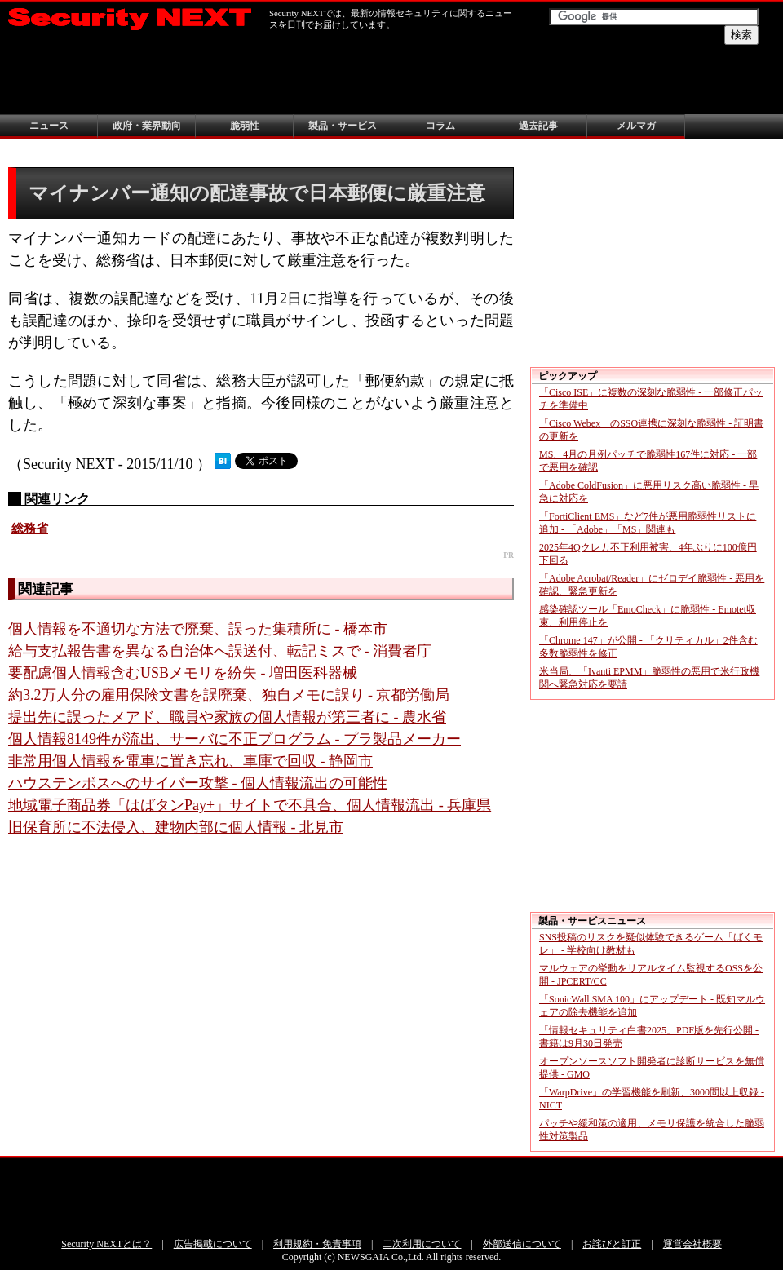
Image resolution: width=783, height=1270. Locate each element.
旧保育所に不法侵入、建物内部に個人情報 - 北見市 (175, 827)
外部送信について (522, 1244)
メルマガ (636, 125)
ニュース (49, 125)
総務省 (29, 528)
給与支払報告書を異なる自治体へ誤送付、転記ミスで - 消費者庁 (219, 651)
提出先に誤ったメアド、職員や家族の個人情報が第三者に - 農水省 (227, 717)
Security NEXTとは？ (106, 1244)
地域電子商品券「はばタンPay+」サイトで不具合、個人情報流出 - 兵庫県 (249, 805)
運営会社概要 (692, 1244)
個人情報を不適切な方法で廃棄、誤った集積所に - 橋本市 (197, 629)
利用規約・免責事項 (317, 1244)
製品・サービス (342, 125)
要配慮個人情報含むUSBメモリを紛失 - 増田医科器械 (182, 673)
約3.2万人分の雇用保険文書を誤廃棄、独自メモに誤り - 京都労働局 (229, 695)
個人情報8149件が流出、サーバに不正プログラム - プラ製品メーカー (234, 739)
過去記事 (538, 125)
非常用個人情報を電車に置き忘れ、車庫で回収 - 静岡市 (190, 761)
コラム (440, 125)
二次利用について (422, 1244)
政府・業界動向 (147, 125)
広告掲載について (213, 1244)
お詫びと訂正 (611, 1244)
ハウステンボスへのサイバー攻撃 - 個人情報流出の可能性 (197, 783)
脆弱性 (244, 125)
